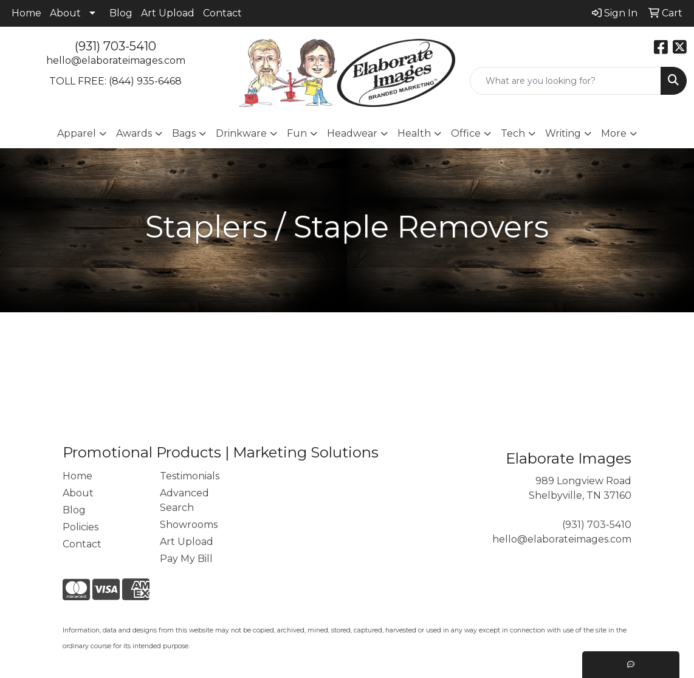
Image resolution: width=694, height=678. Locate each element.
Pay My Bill (186, 558)
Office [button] (466, 133)
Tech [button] (513, 133)
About (65, 13)
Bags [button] (184, 133)
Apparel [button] (76, 133)
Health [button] (414, 133)
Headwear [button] (352, 133)
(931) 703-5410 (115, 46)
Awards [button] (134, 133)
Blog (120, 13)
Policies (80, 527)
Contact (222, 13)
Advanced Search (184, 500)
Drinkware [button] (241, 133)
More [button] (614, 133)
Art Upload (167, 13)
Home (26, 13)
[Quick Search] (565, 81)
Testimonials (189, 476)
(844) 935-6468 (145, 81)
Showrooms (189, 524)
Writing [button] (563, 133)
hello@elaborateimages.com (115, 60)
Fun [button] (297, 133)
